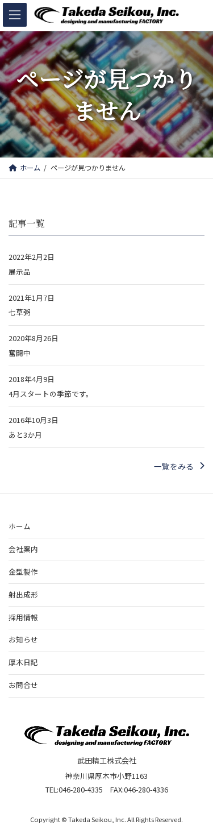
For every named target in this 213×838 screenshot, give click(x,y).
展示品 (20, 271)
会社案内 (23, 548)
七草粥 (20, 312)
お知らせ (23, 639)
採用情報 (23, 616)
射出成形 (23, 593)
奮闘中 (20, 353)
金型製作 (23, 571)
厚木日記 (23, 662)
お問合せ (23, 684)
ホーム (20, 525)
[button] (179, 466)
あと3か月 (25, 434)
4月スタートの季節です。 (51, 393)
